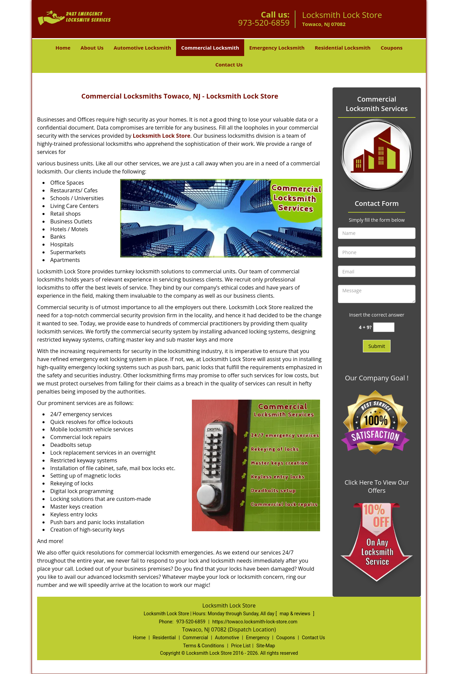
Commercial (195, 637)
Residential (164, 637)
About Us (92, 47)
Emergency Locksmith (277, 47)
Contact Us (228, 64)
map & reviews (295, 613)
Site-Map (265, 645)
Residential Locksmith (343, 47)
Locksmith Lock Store (162, 135)
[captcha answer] (384, 327)
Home (62, 47)
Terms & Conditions (203, 645)
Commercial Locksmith (210, 47)
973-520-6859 (264, 22)
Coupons (392, 47)
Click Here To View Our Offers (377, 486)
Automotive (227, 637)
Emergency (257, 637)
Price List (241, 645)
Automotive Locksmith (142, 47)
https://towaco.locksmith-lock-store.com (254, 621)
